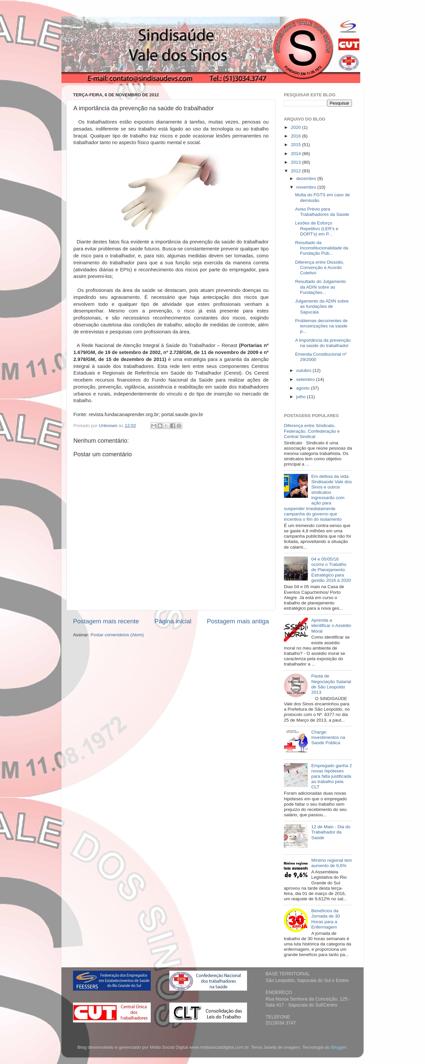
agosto (303, 388)
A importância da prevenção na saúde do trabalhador (323, 343)
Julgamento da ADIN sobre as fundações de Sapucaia (322, 306)
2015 (296, 144)
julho (301, 396)
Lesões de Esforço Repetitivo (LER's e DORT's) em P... (316, 228)
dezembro (306, 178)
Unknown (109, 425)
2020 (296, 127)
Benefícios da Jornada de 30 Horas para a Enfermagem (325, 919)
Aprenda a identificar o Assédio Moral (331, 625)
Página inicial (172, 621)
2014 (296, 153)
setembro (306, 379)
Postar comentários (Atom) (117, 634)
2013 (296, 162)
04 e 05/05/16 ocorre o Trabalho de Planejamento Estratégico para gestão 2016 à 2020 (331, 570)
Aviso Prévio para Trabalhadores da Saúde (322, 212)
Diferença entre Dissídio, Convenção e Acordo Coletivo (319, 267)
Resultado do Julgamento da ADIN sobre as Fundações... (320, 287)
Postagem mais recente (106, 621)
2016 (296, 135)
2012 (296, 170)
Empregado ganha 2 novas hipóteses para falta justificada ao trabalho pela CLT (331, 776)
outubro (304, 370)
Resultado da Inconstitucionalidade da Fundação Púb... (321, 248)
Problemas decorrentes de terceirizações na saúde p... (321, 326)
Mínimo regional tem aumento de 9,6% (331, 863)
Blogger (338, 1047)
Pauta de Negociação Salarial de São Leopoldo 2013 (331, 684)
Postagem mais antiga (238, 621)
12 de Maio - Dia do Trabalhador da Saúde (330, 832)
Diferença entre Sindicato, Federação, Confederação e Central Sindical (312, 431)
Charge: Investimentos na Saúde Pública (328, 737)
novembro (306, 187)
